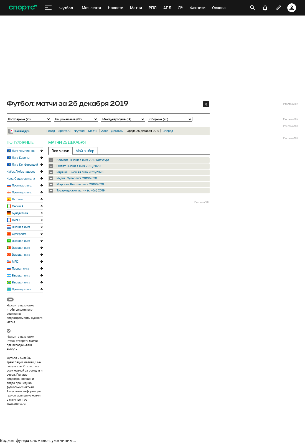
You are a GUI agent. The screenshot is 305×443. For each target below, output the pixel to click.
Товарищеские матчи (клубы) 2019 (81, 190)
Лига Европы (20, 158)
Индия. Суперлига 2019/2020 (77, 178)
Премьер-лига (22, 185)
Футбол (79, 131)
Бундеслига (20, 213)
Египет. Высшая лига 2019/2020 (79, 166)
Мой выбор (84, 150)
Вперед (168, 131)
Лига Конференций (25, 165)
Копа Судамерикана (21, 178)
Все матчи (60, 150)
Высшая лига (21, 227)
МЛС (15, 261)
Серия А (18, 206)
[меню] (48, 8)
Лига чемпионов (23, 151)
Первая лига (20, 268)
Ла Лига (17, 199)
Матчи (92, 131)
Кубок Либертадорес (21, 171)
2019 (104, 131)
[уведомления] (265, 7)
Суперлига (19, 234)
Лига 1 (16, 220)
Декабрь (117, 131)
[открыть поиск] (252, 7)
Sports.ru (64, 131)
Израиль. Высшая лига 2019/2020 (80, 172)
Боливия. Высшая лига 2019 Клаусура (83, 160)
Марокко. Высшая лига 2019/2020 (80, 184)
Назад (51, 131)
